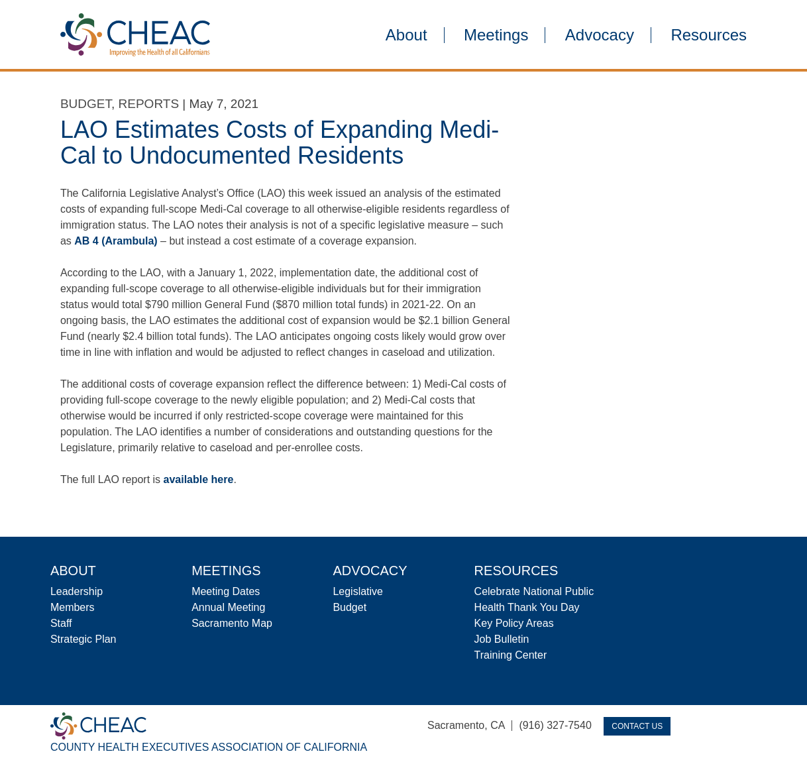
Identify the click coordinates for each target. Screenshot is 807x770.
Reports (149, 104)
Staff (61, 623)
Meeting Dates (225, 591)
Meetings (496, 35)
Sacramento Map (231, 623)
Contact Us (637, 726)
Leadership (76, 591)
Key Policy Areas (514, 623)
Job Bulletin (501, 639)
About (406, 35)
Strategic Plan (83, 639)
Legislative (358, 591)
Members (72, 607)
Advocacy (599, 35)
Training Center (510, 655)
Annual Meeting (228, 607)
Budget (85, 104)
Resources (709, 35)
